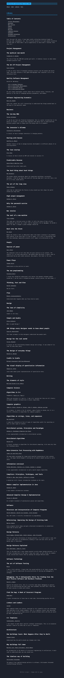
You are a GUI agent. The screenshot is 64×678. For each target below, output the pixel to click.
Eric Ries (9, 153)
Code (12, 7)
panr (41, 672)
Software (10, 32)
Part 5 (22, 395)
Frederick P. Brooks (13, 56)
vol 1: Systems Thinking (15, 84)
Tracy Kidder (10, 218)
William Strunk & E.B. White (15, 383)
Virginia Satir (11, 273)
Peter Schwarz (11, 187)
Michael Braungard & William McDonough (18, 361)
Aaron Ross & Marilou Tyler (15, 163)
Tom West (46, 223)
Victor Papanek (11, 342)
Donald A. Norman (12, 353)
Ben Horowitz (10, 173)
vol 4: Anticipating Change (16, 89)
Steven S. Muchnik (12, 498)
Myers (8, 566)
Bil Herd (9, 232)
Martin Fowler (11, 523)
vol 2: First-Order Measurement (17, 86)
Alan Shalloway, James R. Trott (16, 548)
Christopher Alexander (13, 659)
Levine (8, 606)
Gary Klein (10, 250)
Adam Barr (9, 595)
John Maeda (10, 311)
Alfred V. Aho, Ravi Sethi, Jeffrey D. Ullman (20, 477)
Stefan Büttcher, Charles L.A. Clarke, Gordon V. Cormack (24, 467)
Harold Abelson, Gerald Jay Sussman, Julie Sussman (22, 512)
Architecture (12, 36)
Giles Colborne (11, 321)
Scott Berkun (10, 68)
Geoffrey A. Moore (12, 141)
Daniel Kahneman (11, 285)
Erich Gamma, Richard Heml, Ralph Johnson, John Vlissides (24, 535)
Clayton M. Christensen (13, 130)
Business (10, 23)
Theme (32, 672)
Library (17, 7)
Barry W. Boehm (11, 100)
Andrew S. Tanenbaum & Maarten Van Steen (19, 431)
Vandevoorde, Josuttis (13, 621)
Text (22, 7)
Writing (10, 29)
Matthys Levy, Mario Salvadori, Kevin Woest (20, 647)
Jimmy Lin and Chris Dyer (14, 453)
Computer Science (13, 31)
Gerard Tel (10, 441)
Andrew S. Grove (11, 199)
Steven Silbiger (11, 117)
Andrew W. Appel (11, 487)
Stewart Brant (11, 637)
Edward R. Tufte (11, 368)
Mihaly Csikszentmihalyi (14, 296)
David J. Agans (11, 582)
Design (10, 28)
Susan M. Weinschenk (13, 331)
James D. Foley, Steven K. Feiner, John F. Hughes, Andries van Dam (27, 407)
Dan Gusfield (10, 419)
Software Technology (14, 34)
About (8, 7)
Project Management (13, 21)
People (10, 26)
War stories (11, 24)
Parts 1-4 (16, 395)
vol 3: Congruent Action (15, 87)
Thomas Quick (10, 263)
